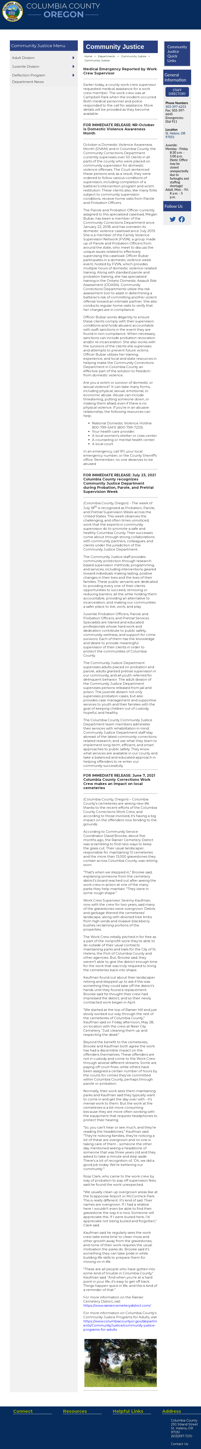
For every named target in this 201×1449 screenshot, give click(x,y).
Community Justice (31, 45)
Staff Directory (177, 92)
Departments (106, 56)
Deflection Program (28, 75)
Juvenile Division (25, 66)
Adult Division (23, 58)
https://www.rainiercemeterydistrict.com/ (117, 1305)
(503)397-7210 (181, 1436)
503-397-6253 (175, 106)
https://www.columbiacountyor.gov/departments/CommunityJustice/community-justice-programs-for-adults (120, 1325)
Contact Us (179, 1444)
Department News (28, 82)
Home (88, 56)
